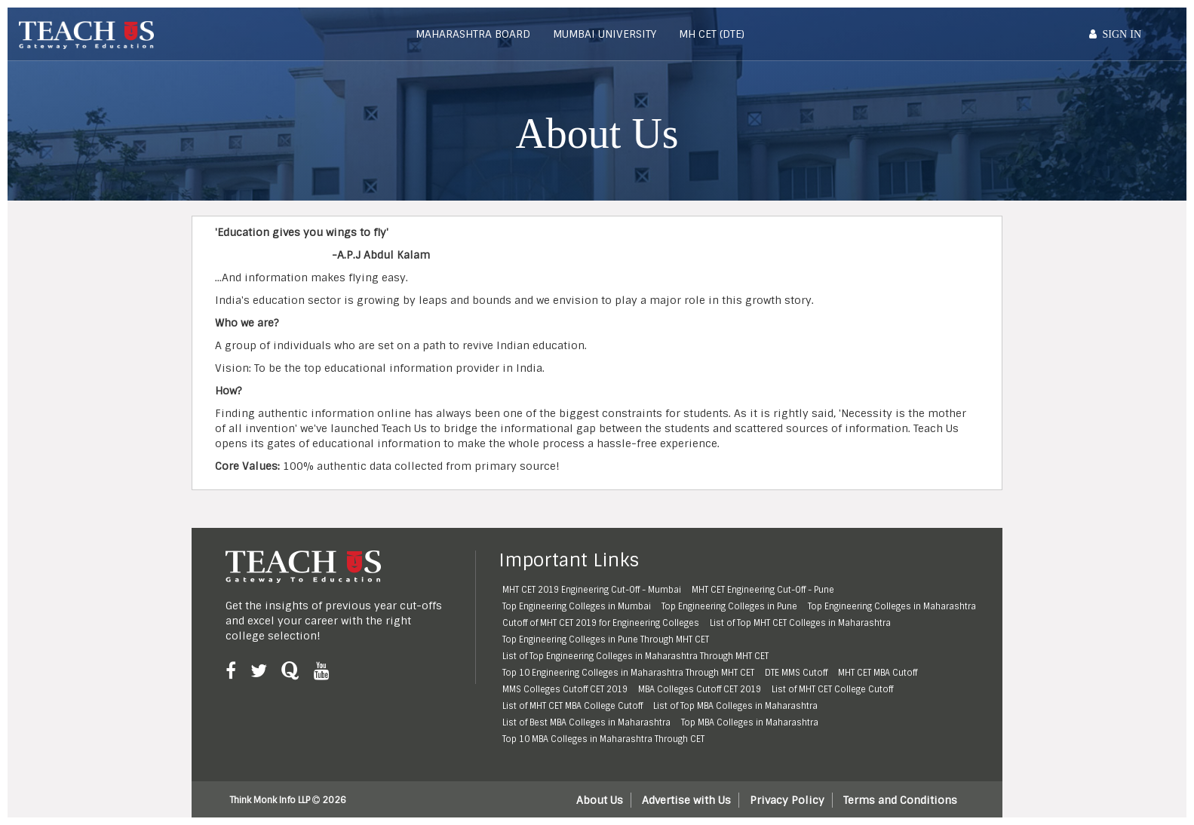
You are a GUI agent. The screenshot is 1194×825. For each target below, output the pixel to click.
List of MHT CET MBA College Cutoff (572, 706)
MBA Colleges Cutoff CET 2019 (699, 689)
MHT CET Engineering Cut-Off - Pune (763, 589)
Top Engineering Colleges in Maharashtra (892, 606)
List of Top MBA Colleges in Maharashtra (735, 706)
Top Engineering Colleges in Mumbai (576, 606)
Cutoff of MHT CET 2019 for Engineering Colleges (600, 623)
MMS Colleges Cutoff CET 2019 (565, 689)
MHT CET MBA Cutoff (877, 672)
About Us (599, 800)
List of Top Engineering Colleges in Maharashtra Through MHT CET (635, 656)
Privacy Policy (787, 800)
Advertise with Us (686, 800)
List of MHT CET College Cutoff (832, 689)
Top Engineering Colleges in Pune (729, 606)
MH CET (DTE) (711, 34)
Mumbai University (604, 34)
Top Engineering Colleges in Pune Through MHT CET (605, 639)
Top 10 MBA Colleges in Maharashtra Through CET (603, 739)
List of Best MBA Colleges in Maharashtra (586, 722)
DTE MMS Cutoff (796, 672)
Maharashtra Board (473, 34)
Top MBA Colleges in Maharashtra (749, 722)
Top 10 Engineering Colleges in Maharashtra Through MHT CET (628, 672)
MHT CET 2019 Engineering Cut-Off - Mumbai (591, 589)
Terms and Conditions (900, 800)
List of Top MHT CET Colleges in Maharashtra (800, 623)
